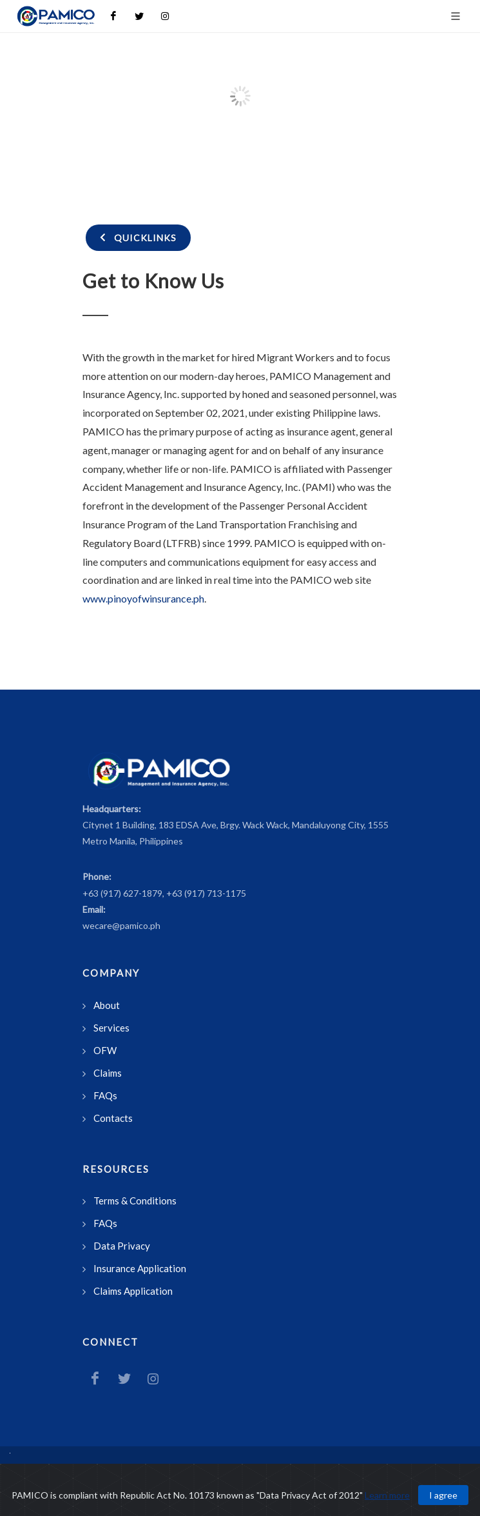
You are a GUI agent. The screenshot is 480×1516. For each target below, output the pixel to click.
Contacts (113, 1118)
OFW (105, 1050)
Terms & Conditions (135, 1200)
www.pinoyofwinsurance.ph (143, 598)
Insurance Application (139, 1268)
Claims (107, 1073)
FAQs (105, 1095)
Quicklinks (138, 237)
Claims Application (133, 1291)
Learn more (387, 1495)
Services (111, 1027)
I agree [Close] (443, 1495)
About (106, 1005)
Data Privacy (121, 1246)
